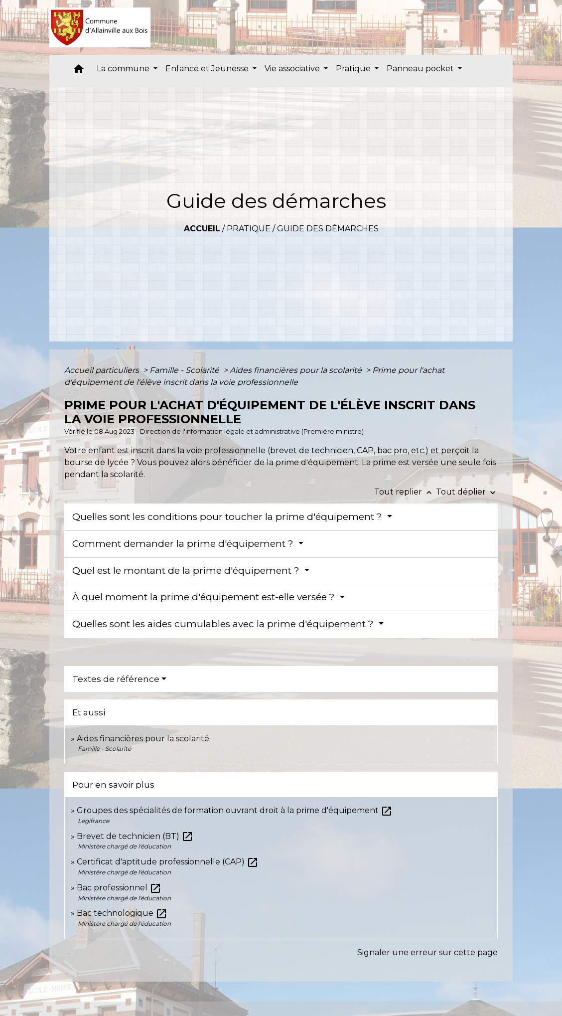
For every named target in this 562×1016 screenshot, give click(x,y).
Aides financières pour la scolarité (297, 370)
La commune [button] (124, 68)
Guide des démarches (328, 228)
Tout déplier (467, 492)
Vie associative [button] (293, 68)
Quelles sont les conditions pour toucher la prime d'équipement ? (228, 516)
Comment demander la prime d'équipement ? (184, 543)
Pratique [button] (354, 68)
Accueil (202, 228)
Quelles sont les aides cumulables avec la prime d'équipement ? (224, 624)
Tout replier (405, 492)
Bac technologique (122, 913)
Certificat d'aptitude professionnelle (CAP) (168, 861)
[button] (79, 71)
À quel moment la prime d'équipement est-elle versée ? (204, 597)
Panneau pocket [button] (421, 68)
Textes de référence (115, 679)
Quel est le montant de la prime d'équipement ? (187, 570)
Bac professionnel (119, 887)
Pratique (249, 228)
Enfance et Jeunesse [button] (208, 68)
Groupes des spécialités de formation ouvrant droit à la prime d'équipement (235, 810)
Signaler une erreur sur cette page (427, 952)
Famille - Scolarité (185, 370)
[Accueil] (99, 27)
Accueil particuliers (102, 370)
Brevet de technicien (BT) (135, 836)
